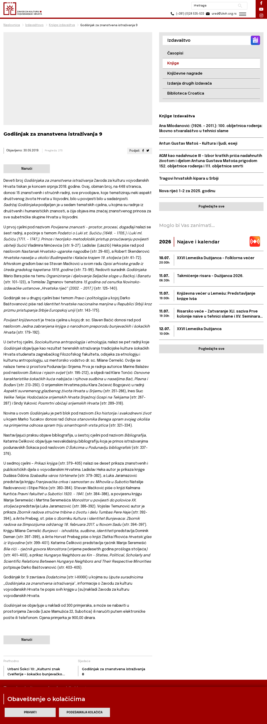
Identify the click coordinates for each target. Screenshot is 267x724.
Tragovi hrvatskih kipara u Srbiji (189, 179)
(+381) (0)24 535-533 (186, 14)
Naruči (26, 168)
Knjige (173, 63)
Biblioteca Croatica (185, 93)
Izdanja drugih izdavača (189, 83)
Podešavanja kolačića (85, 712)
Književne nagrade (185, 73)
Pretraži (239, 5)
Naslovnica (11, 25)
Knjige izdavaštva (62, 25)
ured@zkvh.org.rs (220, 14)
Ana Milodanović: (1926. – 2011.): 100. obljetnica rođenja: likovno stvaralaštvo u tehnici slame (210, 128)
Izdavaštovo (34, 25)
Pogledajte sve (211, 206)
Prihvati (30, 712)
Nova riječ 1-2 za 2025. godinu (187, 191)
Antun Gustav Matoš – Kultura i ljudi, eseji (198, 144)
